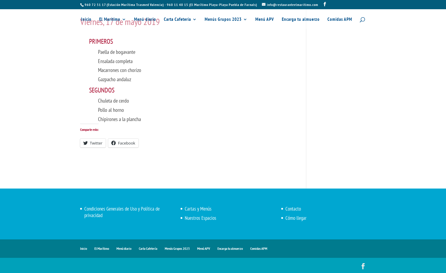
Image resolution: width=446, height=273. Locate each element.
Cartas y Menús (198, 208)
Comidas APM (339, 19)
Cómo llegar (296, 218)
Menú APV (264, 19)
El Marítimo (109, 19)
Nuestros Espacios (200, 218)
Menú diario (145, 19)
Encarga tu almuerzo (301, 19)
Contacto (293, 208)
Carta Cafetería (177, 19)
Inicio (86, 19)
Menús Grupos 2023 (223, 19)
